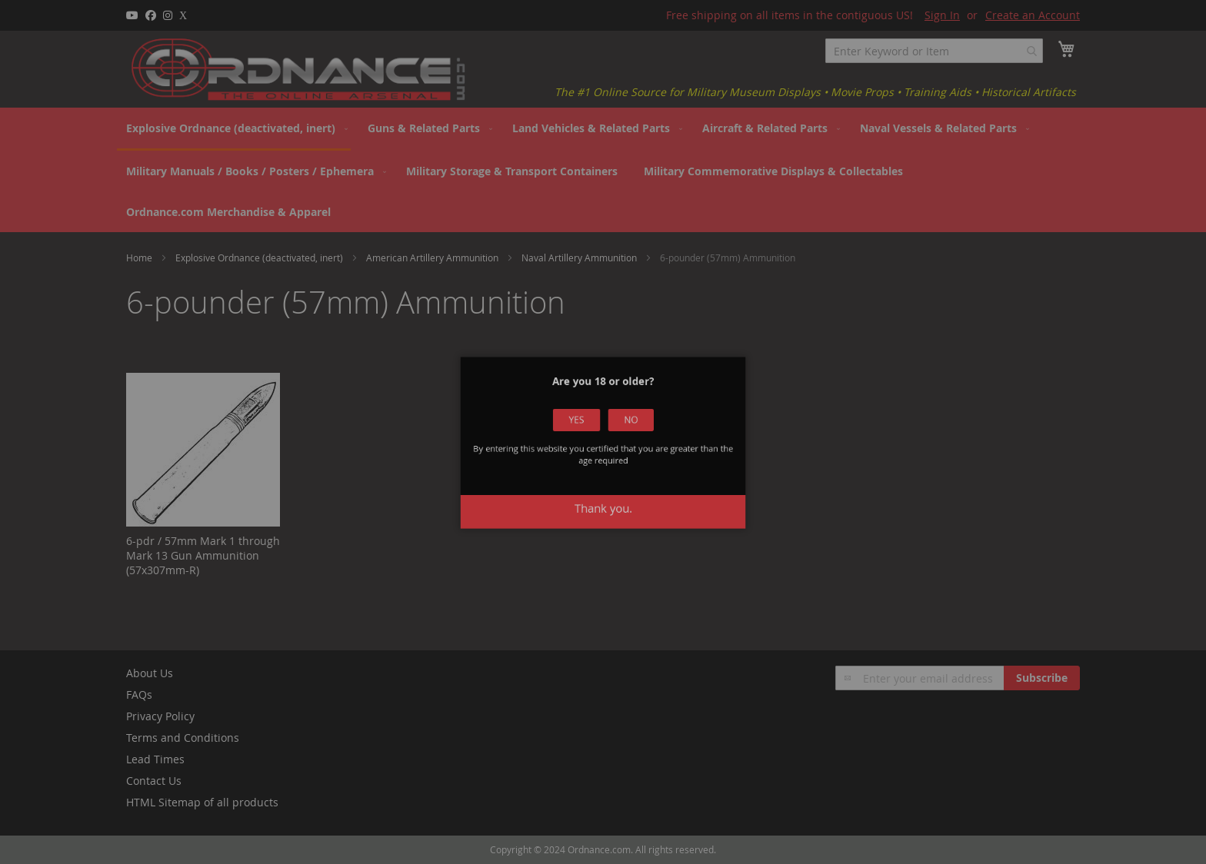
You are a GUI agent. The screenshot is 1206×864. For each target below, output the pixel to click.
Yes (582, 430)
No (624, 430)
